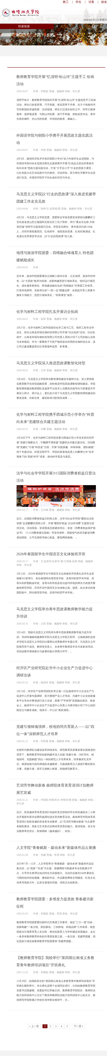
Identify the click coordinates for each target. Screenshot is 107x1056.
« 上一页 (34, 1026)
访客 (91, 1)
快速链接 (24, 26)
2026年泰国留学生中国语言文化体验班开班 (50, 554)
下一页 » (78, 1026)
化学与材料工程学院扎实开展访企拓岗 (47, 312)
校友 (104, 1)
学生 (78, 1)
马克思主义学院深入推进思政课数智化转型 (50, 363)
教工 (66, 1)
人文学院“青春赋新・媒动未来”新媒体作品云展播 (56, 848)
